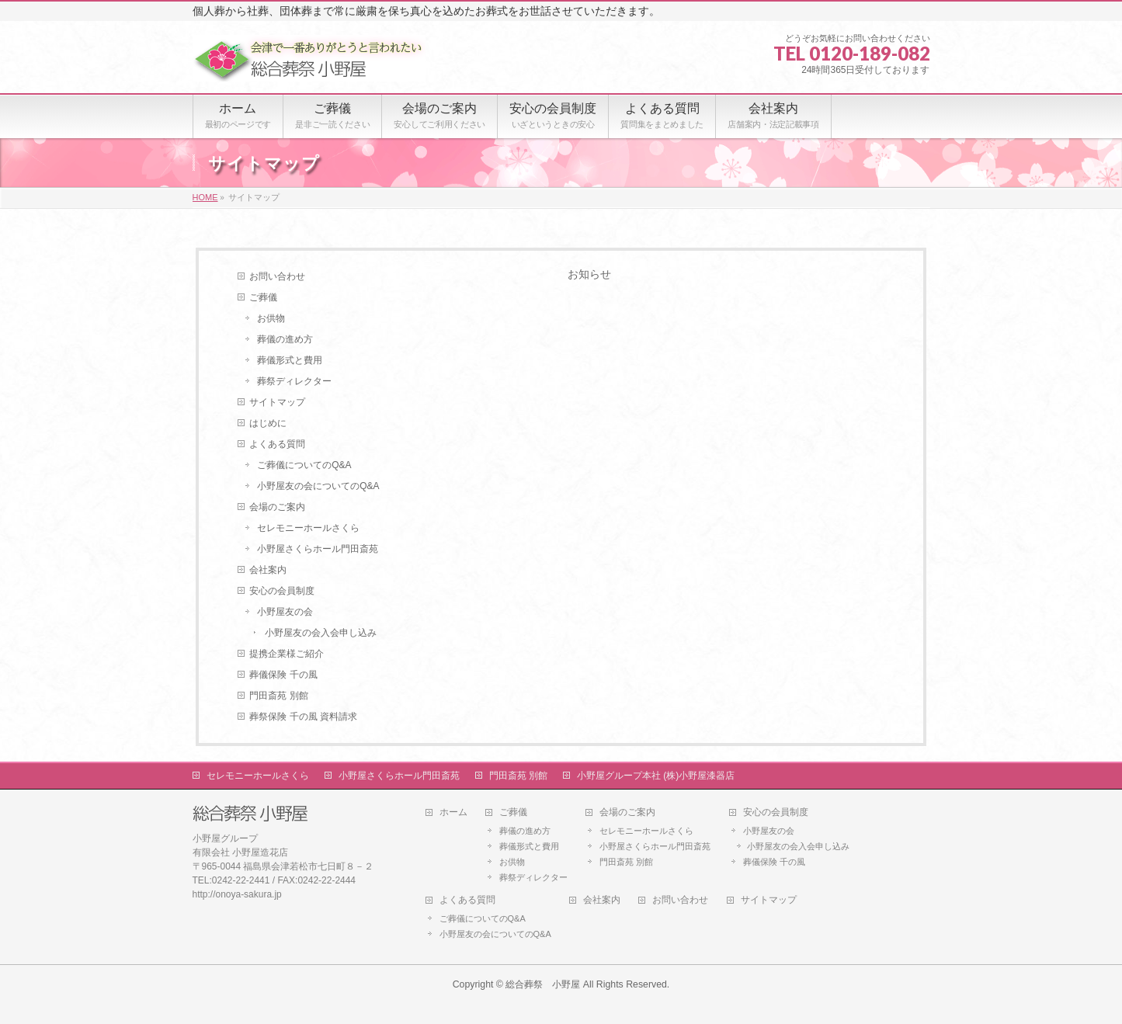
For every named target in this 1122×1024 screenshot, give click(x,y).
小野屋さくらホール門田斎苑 (317, 548)
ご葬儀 (263, 297)
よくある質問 (277, 444)
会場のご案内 (277, 507)
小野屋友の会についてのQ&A (318, 486)
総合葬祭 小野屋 (542, 984)
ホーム (453, 812)
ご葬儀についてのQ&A (304, 465)
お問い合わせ (277, 276)
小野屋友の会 (285, 611)
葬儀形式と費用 (289, 360)
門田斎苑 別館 (278, 695)
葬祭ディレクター (294, 381)
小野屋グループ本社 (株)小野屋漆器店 (656, 775)
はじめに (268, 423)
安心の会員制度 (281, 590)
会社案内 (268, 569)
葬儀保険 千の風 (283, 674)
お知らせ (589, 274)
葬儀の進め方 (285, 339)
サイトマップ (277, 402)
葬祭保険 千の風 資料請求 (303, 716)
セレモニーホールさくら (308, 527)
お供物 (271, 318)
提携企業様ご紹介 (286, 653)
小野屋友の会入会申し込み (321, 632)
